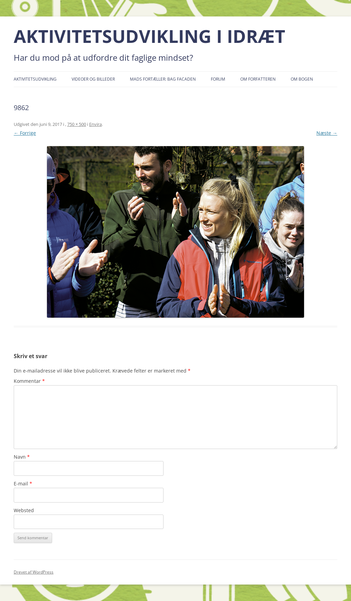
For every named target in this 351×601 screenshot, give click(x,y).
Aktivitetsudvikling (35, 79)
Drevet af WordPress (33, 572)
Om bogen (302, 79)
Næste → (326, 133)
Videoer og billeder (93, 79)
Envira (95, 124)
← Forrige (25, 133)
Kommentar (29, 381)
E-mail (23, 483)
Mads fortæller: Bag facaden (163, 79)
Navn (22, 456)
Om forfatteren (258, 79)
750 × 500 (76, 124)
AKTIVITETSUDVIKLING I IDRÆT (149, 36)
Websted (24, 510)
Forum (218, 79)
